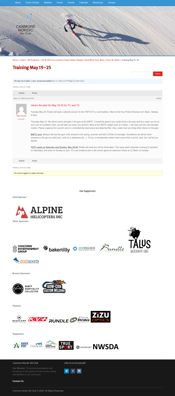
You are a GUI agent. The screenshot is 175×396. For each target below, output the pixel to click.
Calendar (83, 2)
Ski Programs (33, 60)
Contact (111, 2)
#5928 (158, 98)
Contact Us (18, 381)
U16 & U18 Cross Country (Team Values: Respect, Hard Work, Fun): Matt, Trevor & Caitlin (80, 60)
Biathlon (48, 2)
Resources (98, 2)
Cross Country (32, 2)
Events (71, 2)
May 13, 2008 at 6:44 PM (61, 81)
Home (15, 60)
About (18, 2)
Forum (60, 2)
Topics (23, 60)
